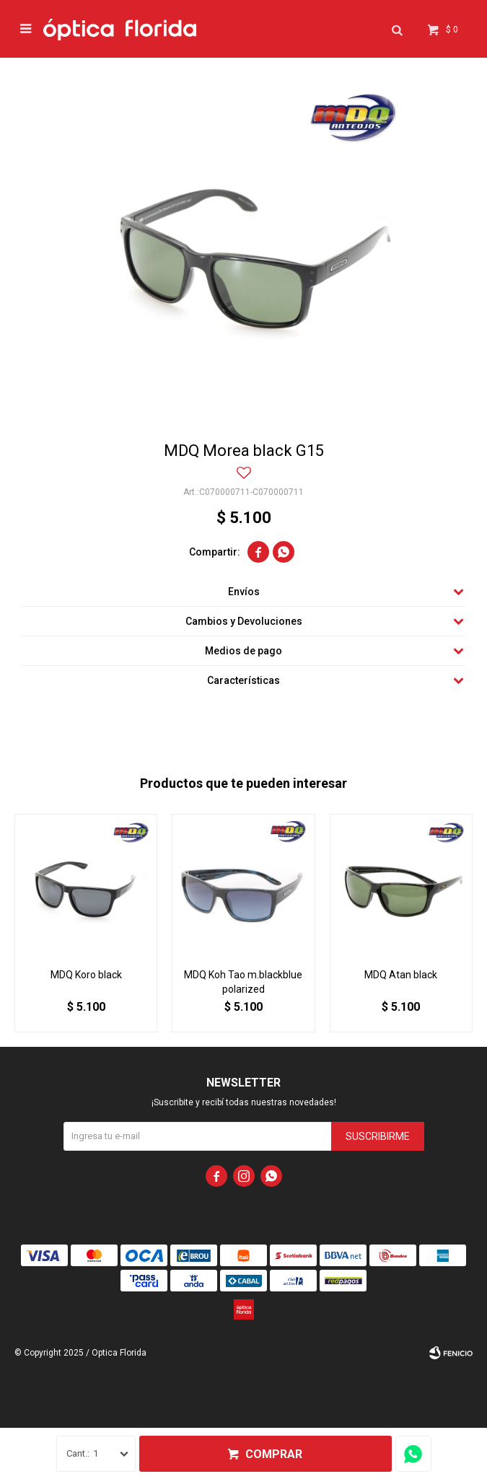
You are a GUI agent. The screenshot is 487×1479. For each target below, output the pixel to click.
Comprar (273, 1454)
